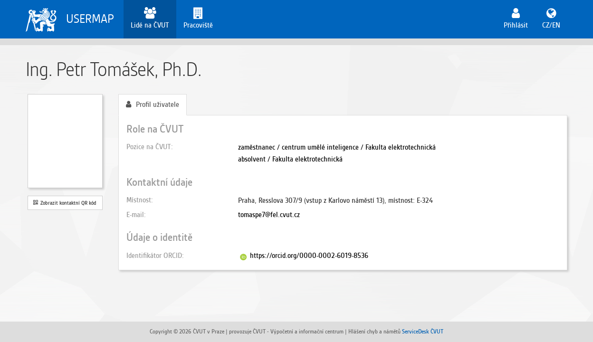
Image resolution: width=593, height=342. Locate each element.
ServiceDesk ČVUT (422, 331)
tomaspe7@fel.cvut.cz (269, 214)
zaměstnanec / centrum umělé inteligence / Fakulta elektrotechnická (337, 147)
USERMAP (90, 18)
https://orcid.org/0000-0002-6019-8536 (309, 255)
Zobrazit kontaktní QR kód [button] (64, 203)
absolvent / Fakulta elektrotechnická (290, 159)
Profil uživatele (152, 104)
